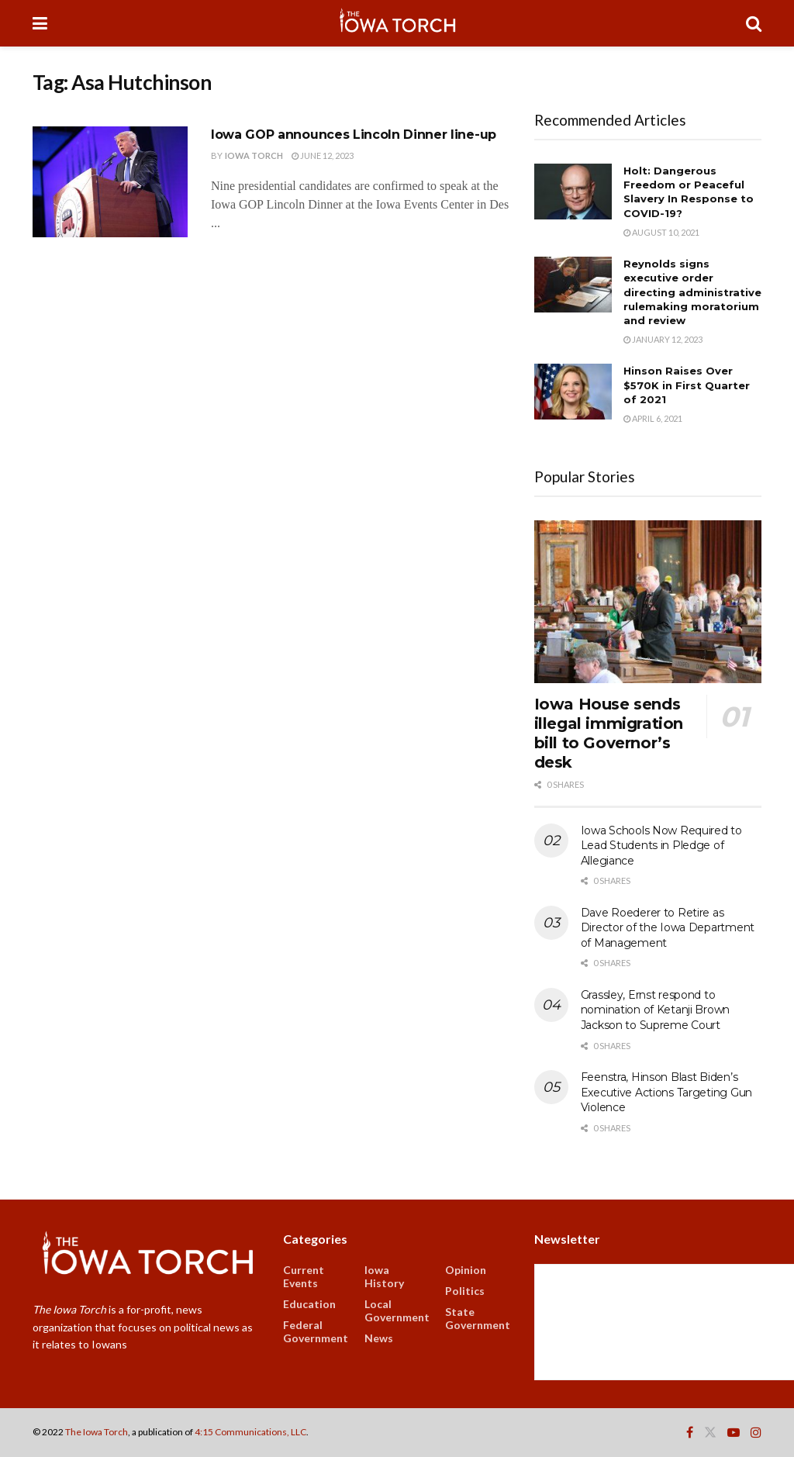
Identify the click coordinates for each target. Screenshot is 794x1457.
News (378, 1338)
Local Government (397, 1310)
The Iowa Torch (96, 1432)
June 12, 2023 (323, 155)
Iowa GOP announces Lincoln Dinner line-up (353, 134)
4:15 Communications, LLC (250, 1432)
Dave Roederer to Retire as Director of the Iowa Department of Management (667, 928)
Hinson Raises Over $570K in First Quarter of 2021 (686, 384)
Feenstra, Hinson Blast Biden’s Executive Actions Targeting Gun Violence (666, 1092)
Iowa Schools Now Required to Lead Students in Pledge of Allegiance (661, 845)
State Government (477, 1318)
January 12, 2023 (663, 339)
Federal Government (315, 1331)
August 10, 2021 (661, 232)
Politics (465, 1290)
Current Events (303, 1276)
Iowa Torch (254, 155)
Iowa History (384, 1276)
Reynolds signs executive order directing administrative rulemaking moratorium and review (692, 291)
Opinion (465, 1269)
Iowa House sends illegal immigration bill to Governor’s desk (608, 733)
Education (309, 1303)
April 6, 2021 (652, 418)
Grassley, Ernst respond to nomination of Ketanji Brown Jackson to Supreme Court (655, 1010)
